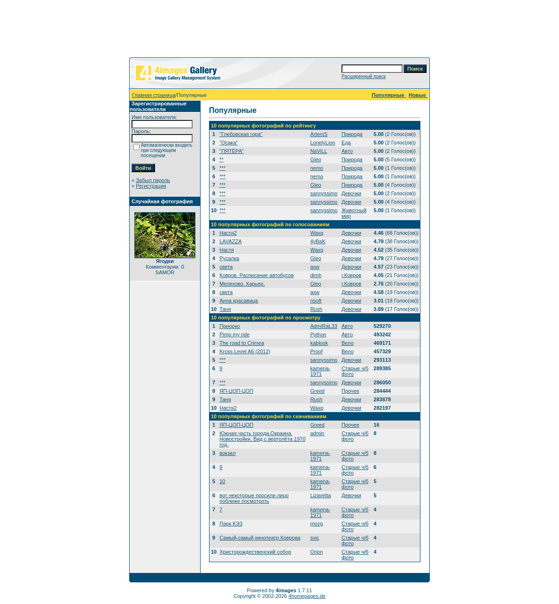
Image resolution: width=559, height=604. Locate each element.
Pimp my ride (234, 334)
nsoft (315, 300)
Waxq (316, 233)
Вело (348, 343)
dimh (315, 275)
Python (318, 334)
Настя (226, 250)
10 (222, 481)
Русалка (229, 258)
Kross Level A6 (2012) (244, 351)
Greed (317, 391)
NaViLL (318, 151)
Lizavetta (320, 495)
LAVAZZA (230, 241)
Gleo (315, 159)
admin (317, 433)
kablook (319, 343)
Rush (316, 309)
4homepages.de (307, 596)
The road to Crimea (241, 343)
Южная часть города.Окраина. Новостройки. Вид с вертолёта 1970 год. (262, 438)
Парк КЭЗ (230, 523)
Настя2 (228, 233)
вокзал (227, 453)
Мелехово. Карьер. (241, 283)
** (221, 159)
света (226, 267)
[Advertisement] (279, 30)
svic (314, 537)
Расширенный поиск (364, 76)
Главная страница (153, 95)
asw (314, 267)
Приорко (229, 326)
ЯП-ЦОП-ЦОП (236, 391)
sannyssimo (323, 193)
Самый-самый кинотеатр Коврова (259, 537)
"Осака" (228, 142)
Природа (352, 134)
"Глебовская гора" (241, 134)
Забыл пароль (153, 180)
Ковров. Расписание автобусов (256, 275)
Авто (347, 151)
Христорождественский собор (255, 552)
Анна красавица (238, 300)
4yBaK (317, 241)
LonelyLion (322, 142)
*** (222, 168)
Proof (316, 351)
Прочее (350, 391)
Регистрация (151, 186)
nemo (316, 168)
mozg (316, 523)
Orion (316, 552)
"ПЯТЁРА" (231, 151)
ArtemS (318, 134)
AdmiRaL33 (323, 326)
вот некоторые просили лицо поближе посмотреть (253, 498)
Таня (225, 309)
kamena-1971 (320, 371)
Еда (346, 142)
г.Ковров (351, 275)
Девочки (351, 193)
